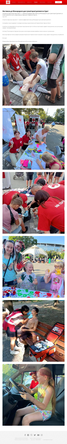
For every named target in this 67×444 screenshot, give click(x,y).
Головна (14, 2)
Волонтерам (42, 2)
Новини (35, 2)
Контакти (50, 2)
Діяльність (29, 2)
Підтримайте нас (21, 2)
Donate (58, 2)
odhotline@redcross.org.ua (48, 439)
